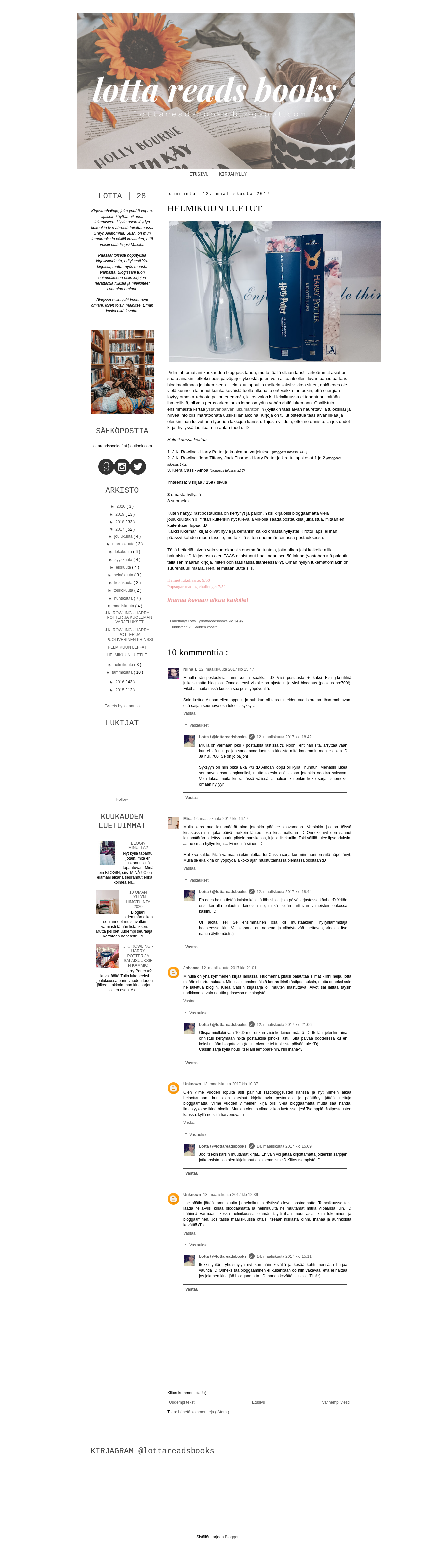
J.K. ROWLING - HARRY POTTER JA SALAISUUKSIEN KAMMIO (138, 956)
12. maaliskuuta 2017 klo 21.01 (228, 968)
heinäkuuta (124, 575)
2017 (120, 529)
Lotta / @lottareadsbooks (223, 737)
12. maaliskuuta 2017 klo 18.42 (284, 737)
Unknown (192, 1084)
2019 (120, 514)
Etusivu (258, 1402)
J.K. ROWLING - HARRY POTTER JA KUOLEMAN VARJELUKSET (128, 618)
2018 (120, 522)
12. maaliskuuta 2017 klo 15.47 (226, 669)
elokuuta (124, 567)
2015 (120, 690)
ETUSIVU (199, 174)
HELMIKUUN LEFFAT (127, 647)
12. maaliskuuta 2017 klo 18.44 (284, 892)
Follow (122, 799)
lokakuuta (124, 551)
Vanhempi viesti (336, 1402)
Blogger (232, 1537)
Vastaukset (198, 725)
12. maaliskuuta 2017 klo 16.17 (221, 818)
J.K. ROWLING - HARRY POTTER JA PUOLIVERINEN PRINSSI (129, 635)
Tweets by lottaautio (122, 706)
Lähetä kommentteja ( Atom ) (203, 1412)
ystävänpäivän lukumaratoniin (235, 409)
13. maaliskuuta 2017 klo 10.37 (230, 1084)
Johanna (191, 968)
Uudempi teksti (182, 1402)
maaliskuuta (124, 606)
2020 (122, 506)
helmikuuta (124, 664)
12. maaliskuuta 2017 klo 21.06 (284, 1024)
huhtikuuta (124, 598)
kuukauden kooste (203, 627)
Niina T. (190, 669)
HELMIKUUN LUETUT (127, 655)
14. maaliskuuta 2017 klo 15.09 (284, 1146)
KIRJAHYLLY (233, 174)
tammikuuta (123, 672)
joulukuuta (124, 536)
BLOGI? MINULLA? (138, 845)
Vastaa (189, 713)
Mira (187, 818)
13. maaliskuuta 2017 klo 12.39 (230, 1194)
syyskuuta (123, 559)
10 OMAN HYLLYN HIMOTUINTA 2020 (138, 899)
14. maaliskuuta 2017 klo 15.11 (284, 1256)
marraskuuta (124, 544)
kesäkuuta (124, 582)
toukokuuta (124, 590)
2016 (120, 682)
